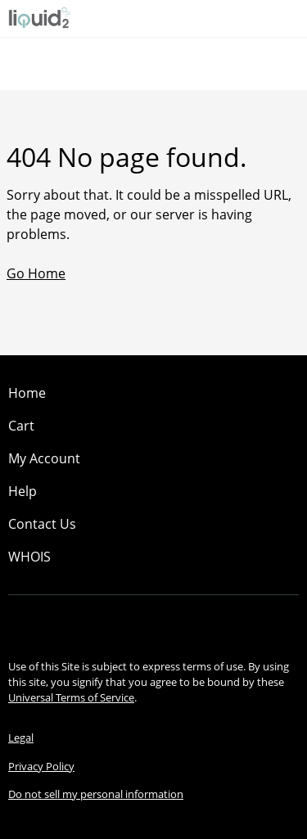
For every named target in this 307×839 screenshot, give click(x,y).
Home (27, 393)
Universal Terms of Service (71, 697)
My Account (44, 458)
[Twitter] (177, 623)
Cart (21, 426)
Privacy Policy (41, 766)
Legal (21, 737)
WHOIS (29, 557)
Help (22, 491)
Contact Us (42, 524)
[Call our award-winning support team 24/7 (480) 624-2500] (268, 18)
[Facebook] (131, 623)
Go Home (36, 273)
